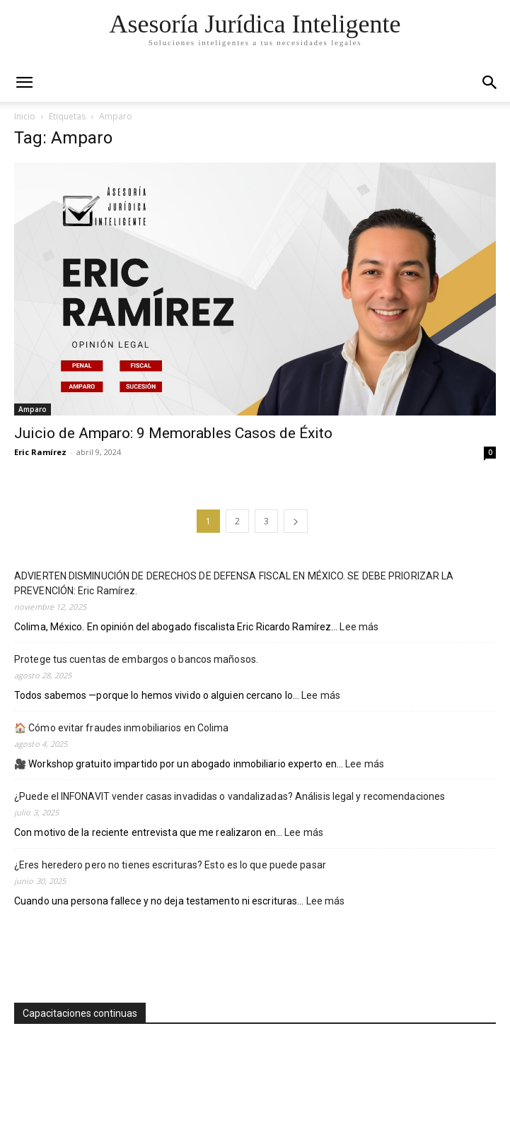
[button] (490, 83)
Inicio (24, 116)
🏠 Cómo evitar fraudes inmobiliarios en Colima (121, 727)
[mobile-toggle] (24, 83)
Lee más (359, 627)
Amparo (32, 409)
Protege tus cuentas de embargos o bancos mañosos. (136, 659)
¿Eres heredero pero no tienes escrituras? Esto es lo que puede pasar (170, 865)
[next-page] (296, 521)
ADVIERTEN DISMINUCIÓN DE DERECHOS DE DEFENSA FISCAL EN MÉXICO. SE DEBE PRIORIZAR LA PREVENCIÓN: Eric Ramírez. (233, 583)
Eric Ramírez (40, 452)
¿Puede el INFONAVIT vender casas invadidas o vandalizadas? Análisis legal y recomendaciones (229, 796)
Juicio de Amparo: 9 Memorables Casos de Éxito (173, 433)
